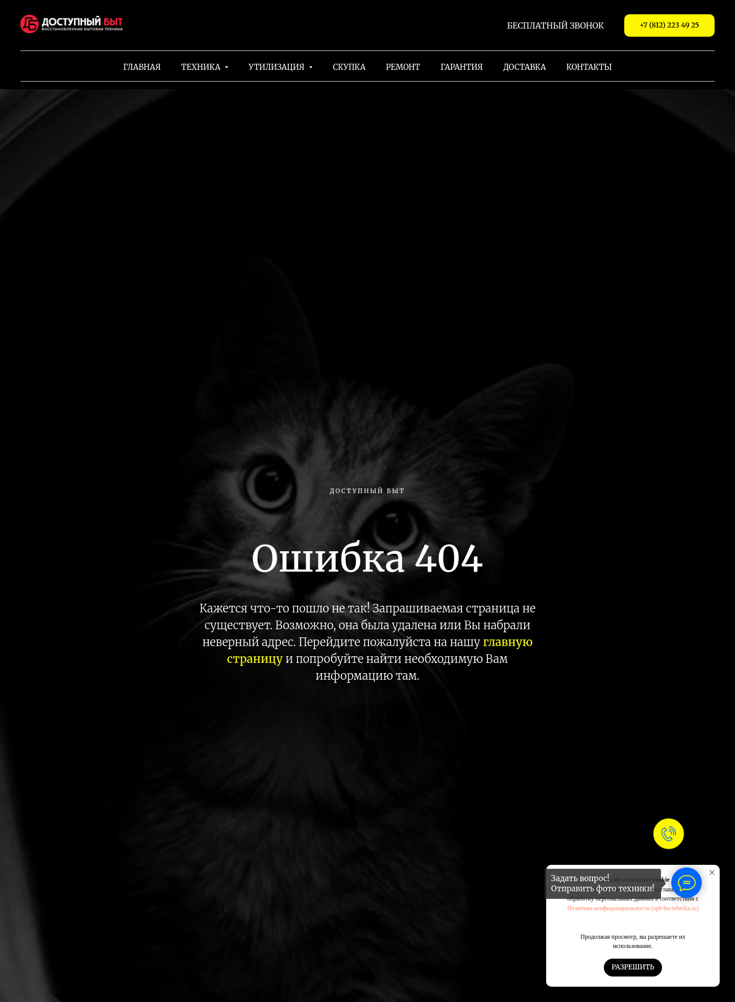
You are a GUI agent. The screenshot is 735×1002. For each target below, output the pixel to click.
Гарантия (461, 67)
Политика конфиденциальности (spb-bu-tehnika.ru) (633, 908)
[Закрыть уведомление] (712, 872)
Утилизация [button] (277, 67)
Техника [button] (201, 67)
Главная (142, 67)
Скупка (349, 67)
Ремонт (403, 67)
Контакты (589, 67)
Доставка (524, 67)
